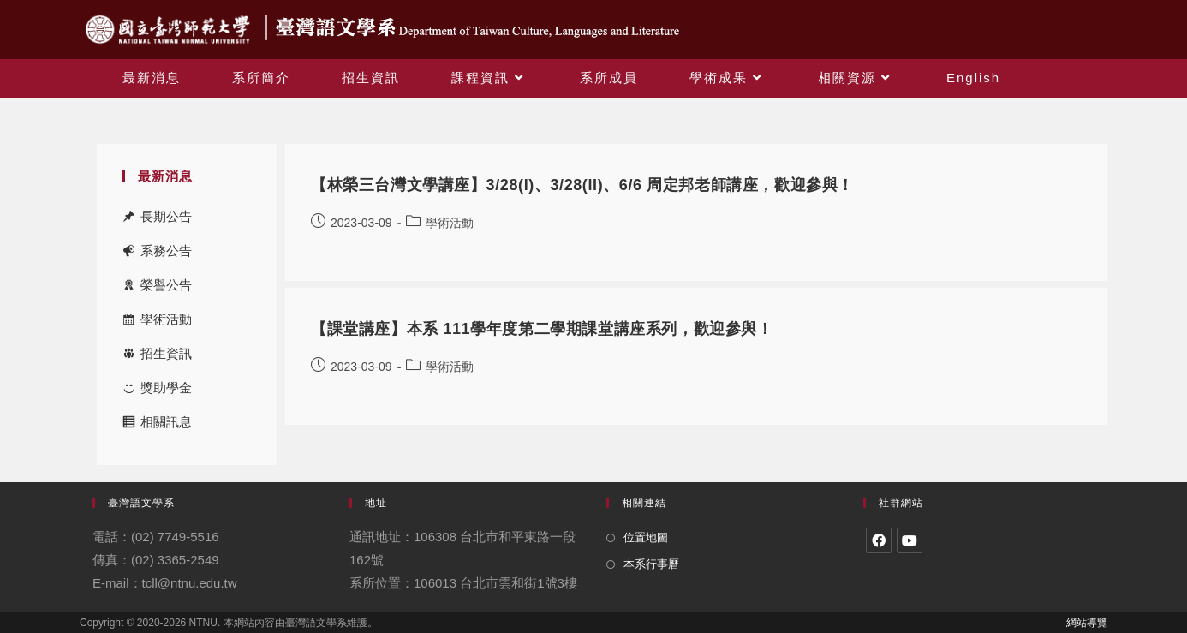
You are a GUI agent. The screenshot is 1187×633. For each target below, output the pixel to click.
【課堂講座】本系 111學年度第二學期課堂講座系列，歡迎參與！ (542, 328)
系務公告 (166, 250)
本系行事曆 (651, 564)
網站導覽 (1086, 623)
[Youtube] (909, 540)
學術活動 (166, 319)
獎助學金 (166, 387)
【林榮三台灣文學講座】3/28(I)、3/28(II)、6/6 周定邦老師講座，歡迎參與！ (582, 185)
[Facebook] (879, 540)
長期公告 (166, 216)
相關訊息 (166, 422)
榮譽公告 (166, 285)
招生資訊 (166, 353)
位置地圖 (645, 537)
